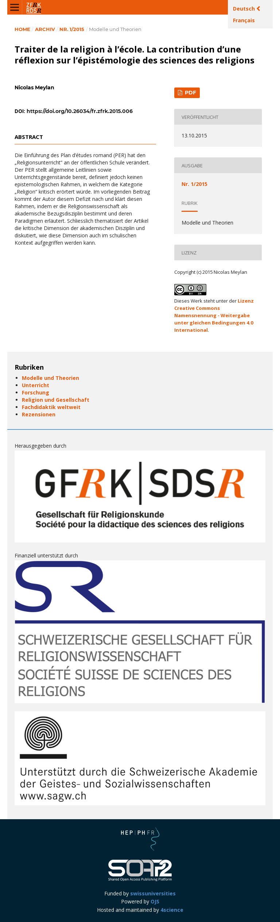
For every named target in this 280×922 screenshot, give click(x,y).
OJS (155, 901)
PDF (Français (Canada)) (187, 93)
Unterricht (35, 385)
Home (22, 29)
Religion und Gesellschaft (55, 399)
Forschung (35, 392)
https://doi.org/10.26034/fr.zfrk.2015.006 (80, 111)
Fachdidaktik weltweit (51, 407)
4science (171, 909)
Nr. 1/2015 (71, 29)
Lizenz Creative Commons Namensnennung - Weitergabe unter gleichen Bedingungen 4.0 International (214, 315)
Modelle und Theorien (50, 377)
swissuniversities (153, 893)
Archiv (45, 29)
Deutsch (244, 8)
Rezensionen (38, 414)
